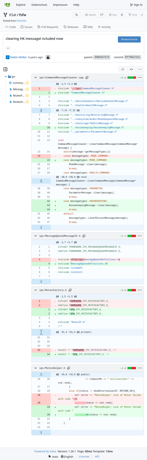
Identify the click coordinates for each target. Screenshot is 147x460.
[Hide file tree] (5, 69)
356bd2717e (101, 57)
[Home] (7, 4)
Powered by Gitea (45, 451)
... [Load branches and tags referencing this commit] (8, 48)
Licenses (84, 456)
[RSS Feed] (76, 15)
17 (101, 14)
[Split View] (131, 69)
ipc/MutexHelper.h (52, 368)
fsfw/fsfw (21, 20)
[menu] (140, 69)
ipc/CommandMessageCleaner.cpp (61, 77)
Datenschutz (39, 5)
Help (76, 5)
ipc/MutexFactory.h (53, 290)
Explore (20, 5)
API (97, 456)
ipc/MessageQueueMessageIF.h (59, 236)
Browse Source (129, 39)
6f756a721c (132, 57)
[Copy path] (87, 77)
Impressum (60, 5)
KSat (12, 15)
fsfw (22, 15)
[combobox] (122, 69)
